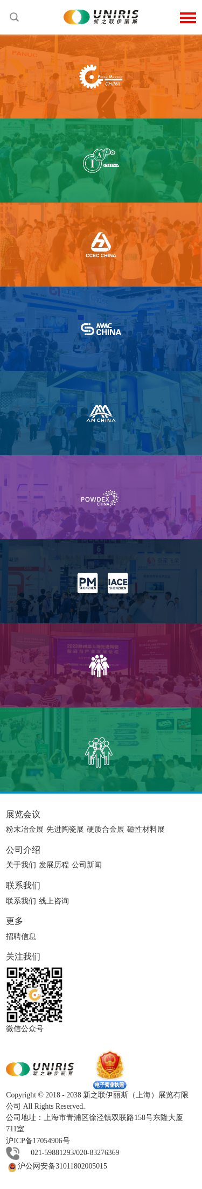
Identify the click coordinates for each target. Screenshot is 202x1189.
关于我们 (21, 865)
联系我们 (23, 885)
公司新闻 (87, 865)
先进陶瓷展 (65, 829)
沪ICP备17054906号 (37, 1141)
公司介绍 (23, 849)
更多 (14, 921)
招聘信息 (21, 937)
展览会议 (23, 814)
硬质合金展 (105, 829)
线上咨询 (54, 901)
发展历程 (54, 865)
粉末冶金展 (25, 829)
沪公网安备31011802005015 (56, 1166)
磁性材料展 (146, 829)
